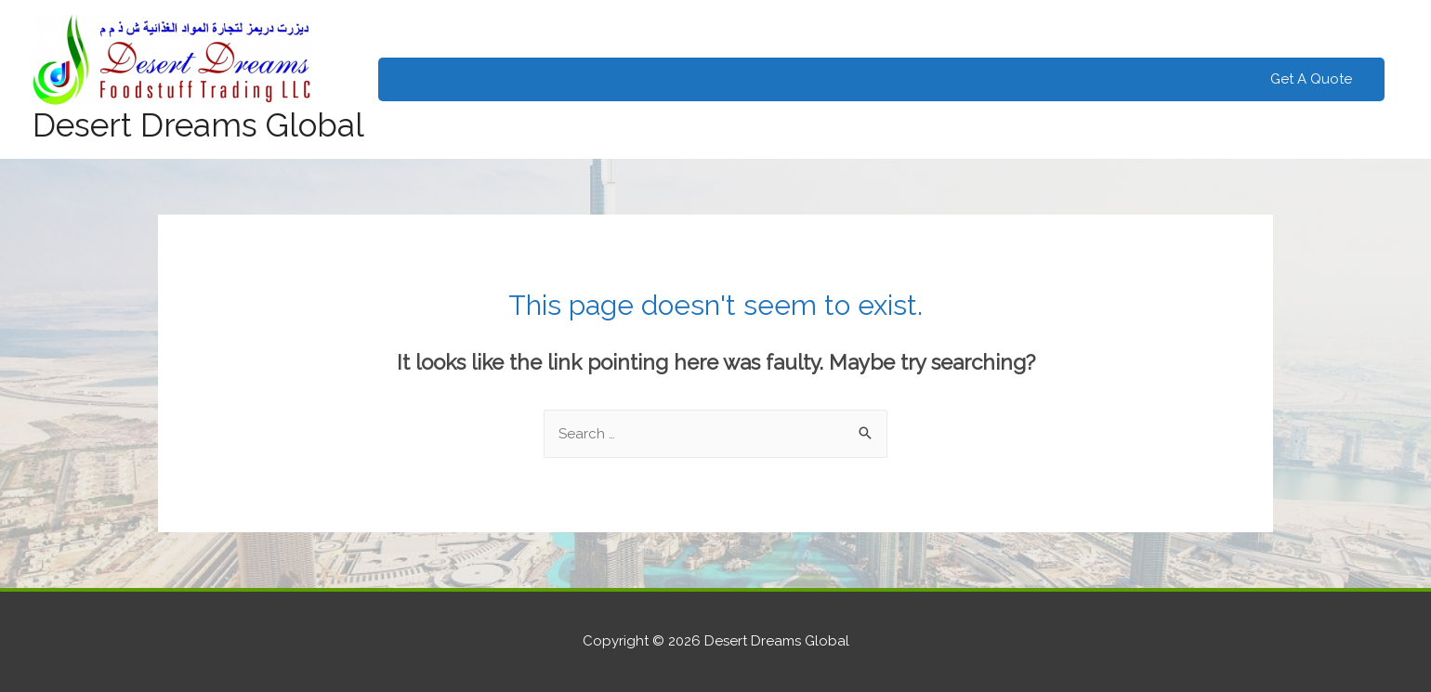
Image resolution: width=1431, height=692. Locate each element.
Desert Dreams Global (198, 125)
